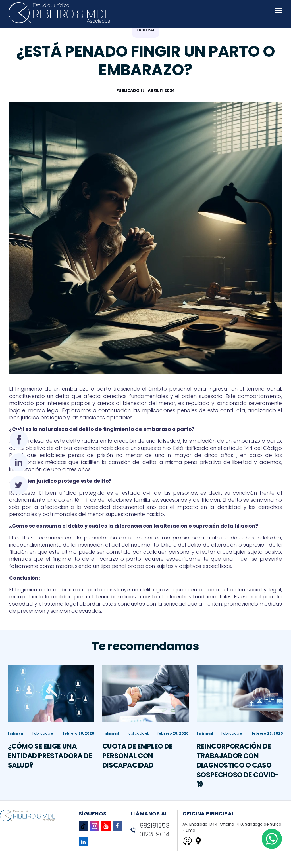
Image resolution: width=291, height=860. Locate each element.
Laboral (16, 736)
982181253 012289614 (150, 830)
